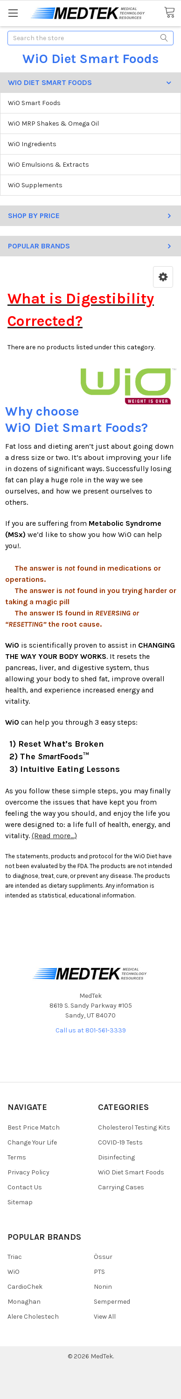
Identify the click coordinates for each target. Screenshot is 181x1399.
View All (105, 1317)
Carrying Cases (121, 1187)
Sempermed (112, 1302)
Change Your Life (32, 1142)
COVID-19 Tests (120, 1142)
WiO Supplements (35, 185)
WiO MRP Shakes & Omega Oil (53, 123)
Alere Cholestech (33, 1317)
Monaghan (24, 1302)
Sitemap (20, 1202)
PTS (99, 1272)
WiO (13, 1272)
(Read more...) (54, 835)
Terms (16, 1157)
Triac (14, 1257)
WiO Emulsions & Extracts (48, 165)
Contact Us (24, 1187)
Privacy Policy (28, 1172)
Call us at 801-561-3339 (91, 1030)
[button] (163, 277)
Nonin (103, 1287)
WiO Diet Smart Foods (131, 1172)
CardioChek (24, 1287)
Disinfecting (116, 1157)
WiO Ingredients (32, 144)
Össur (103, 1257)
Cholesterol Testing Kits (134, 1127)
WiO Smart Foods (34, 103)
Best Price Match (33, 1127)
